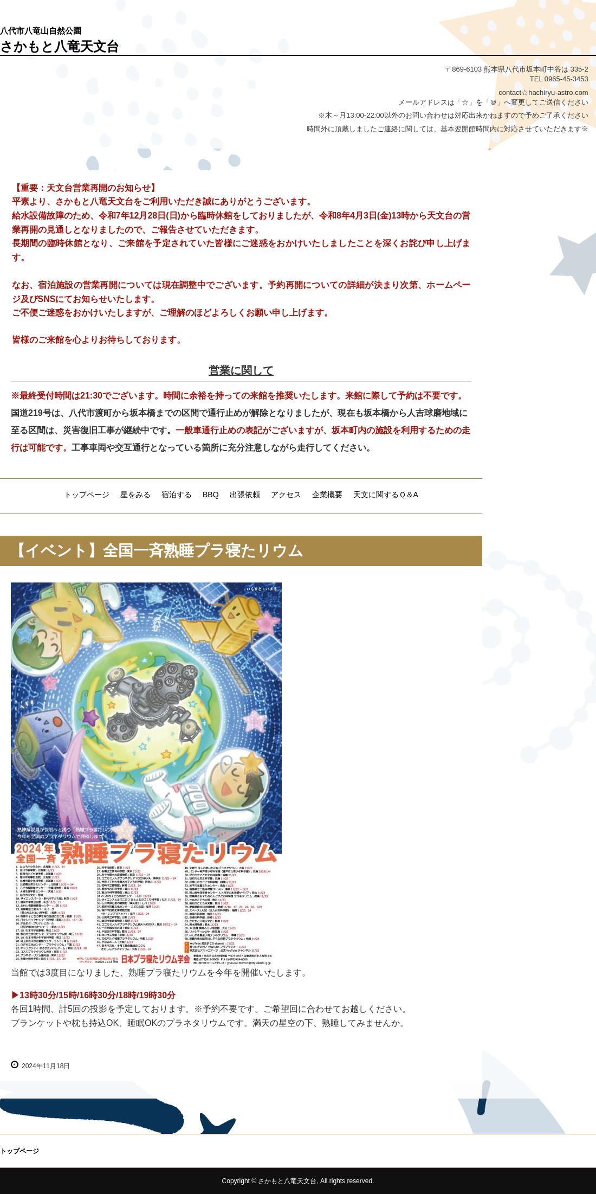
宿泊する (176, 494)
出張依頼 (245, 494)
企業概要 (327, 494)
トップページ (86, 494)
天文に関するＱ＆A (385, 494)
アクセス (286, 494)
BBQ (211, 494)
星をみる (135, 494)
